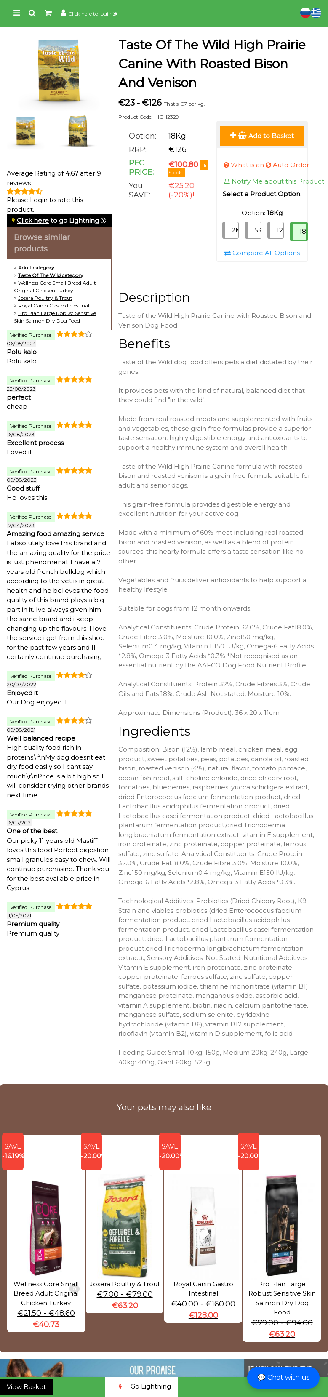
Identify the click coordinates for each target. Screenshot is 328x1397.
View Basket (26, 1387)
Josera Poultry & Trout (45, 298)
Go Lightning (141, 1387)
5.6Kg (257, 230)
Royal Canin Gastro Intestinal (53, 305)
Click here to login (92, 14)
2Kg (235, 230)
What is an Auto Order (266, 165)
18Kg (303, 231)
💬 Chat (283, 1377)
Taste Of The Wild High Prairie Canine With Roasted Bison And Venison (212, 64)
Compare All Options (262, 253)
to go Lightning (58, 220)
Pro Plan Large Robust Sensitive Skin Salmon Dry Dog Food (281, 1280)
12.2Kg (280, 230)
